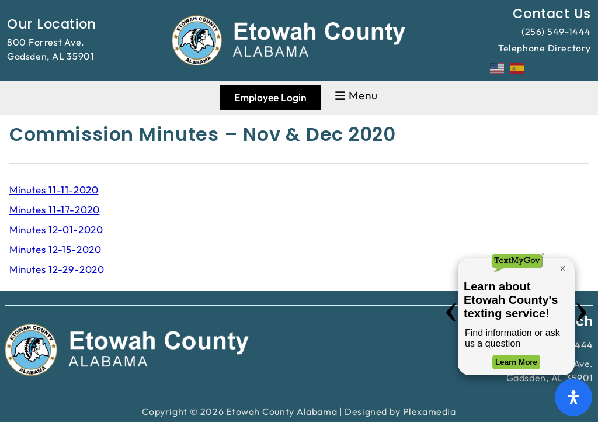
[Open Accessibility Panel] (573, 397)
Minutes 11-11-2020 (53, 190)
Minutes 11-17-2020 (54, 209)
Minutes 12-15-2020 (55, 249)
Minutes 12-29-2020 (56, 269)
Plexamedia (429, 411)
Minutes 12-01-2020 (56, 229)
